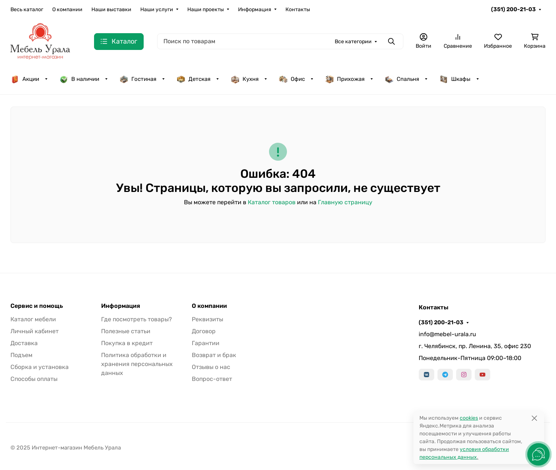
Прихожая (345, 79)
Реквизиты (207, 319)
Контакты (297, 9)
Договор (204, 331)
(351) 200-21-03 (513, 9)
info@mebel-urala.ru (447, 334)
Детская (193, 79)
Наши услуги (156, 9)
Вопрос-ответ (212, 378)
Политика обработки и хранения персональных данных (137, 363)
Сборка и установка (39, 366)
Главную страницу (345, 202)
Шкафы (455, 79)
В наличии (79, 79)
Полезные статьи (125, 331)
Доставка (24, 343)
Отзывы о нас (211, 366)
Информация (254, 9)
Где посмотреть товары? (136, 319)
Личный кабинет (34, 331)
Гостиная (137, 79)
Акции (24, 79)
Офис (292, 79)
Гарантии (205, 343)
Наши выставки (111, 9)
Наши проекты (205, 9)
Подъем (21, 355)
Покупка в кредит (127, 343)
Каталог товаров (272, 202)
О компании (67, 9)
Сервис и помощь (36, 306)
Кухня (245, 79)
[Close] (534, 418)
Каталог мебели (33, 319)
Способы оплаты (33, 378)
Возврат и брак (214, 355)
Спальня (402, 79)
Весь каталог (26, 9)
